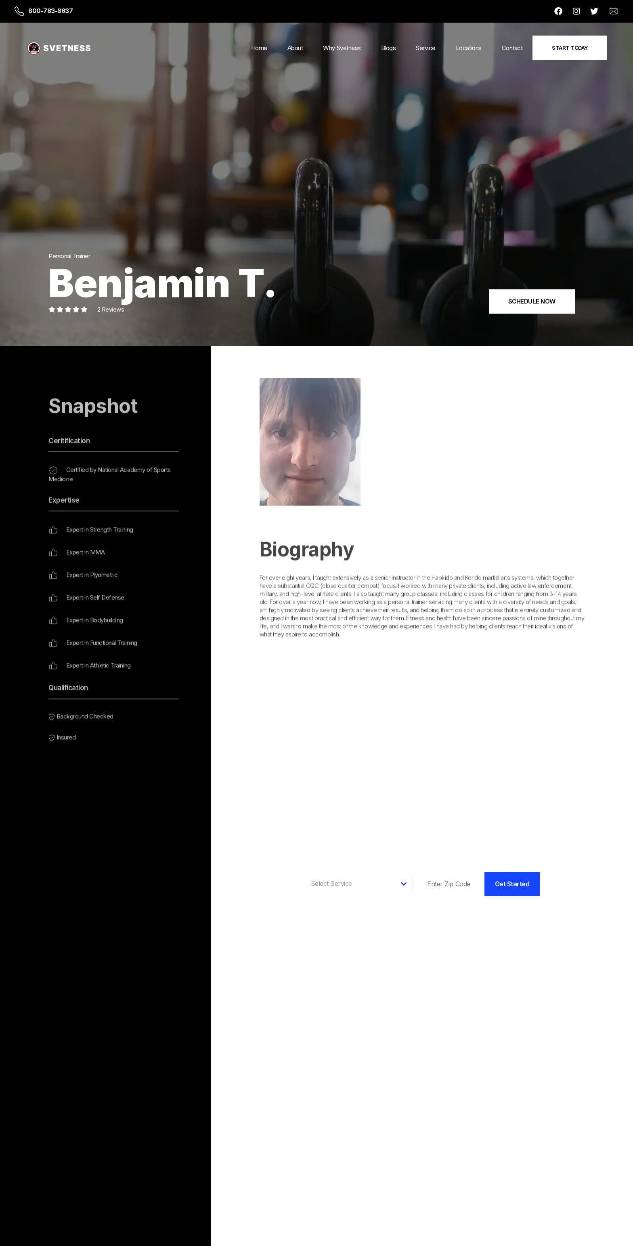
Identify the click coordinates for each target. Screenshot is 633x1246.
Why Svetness (342, 48)
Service (426, 48)
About (295, 48)
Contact (512, 48)
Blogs (388, 48)
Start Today (570, 47)
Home (259, 48)
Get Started (512, 884)
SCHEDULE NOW (531, 301)
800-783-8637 (50, 11)
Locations (469, 48)
